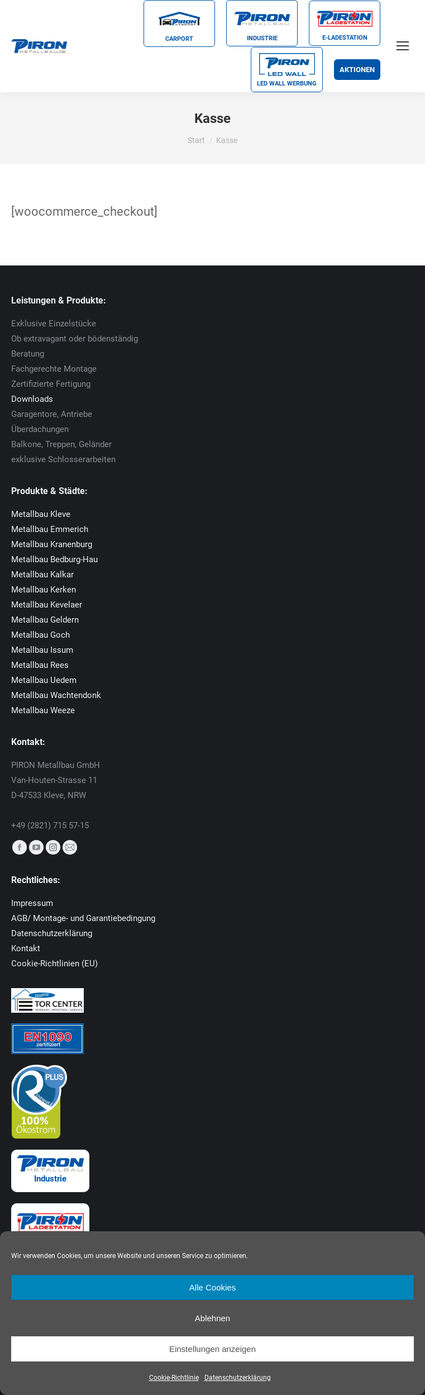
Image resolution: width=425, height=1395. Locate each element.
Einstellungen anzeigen (212, 1349)
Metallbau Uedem (44, 680)
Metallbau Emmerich (49, 529)
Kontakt (25, 948)
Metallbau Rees (40, 665)
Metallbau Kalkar (42, 575)
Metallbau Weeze (43, 710)
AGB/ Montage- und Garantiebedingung (83, 918)
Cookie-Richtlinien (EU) (54, 964)
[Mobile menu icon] (402, 46)
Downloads (32, 399)
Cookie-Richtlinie (174, 1378)
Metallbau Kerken (43, 590)
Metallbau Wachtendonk (56, 695)
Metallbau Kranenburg (51, 544)
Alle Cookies (212, 1287)
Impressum (32, 903)
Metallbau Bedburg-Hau (54, 559)
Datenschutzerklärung (237, 1378)
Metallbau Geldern (45, 620)
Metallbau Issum (42, 650)
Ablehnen (212, 1318)
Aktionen (357, 69)
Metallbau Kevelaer (46, 605)
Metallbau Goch (40, 635)
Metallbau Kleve (40, 514)
